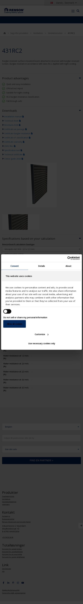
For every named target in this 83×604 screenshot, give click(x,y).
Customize (41, 334)
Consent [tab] (14, 266)
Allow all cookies (14, 323)
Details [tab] (41, 266)
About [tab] (68, 266)
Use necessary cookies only (41, 343)
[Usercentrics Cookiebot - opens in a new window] (67, 258)
